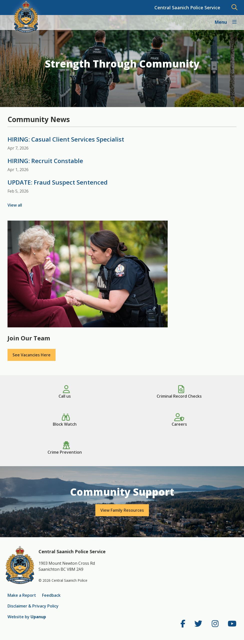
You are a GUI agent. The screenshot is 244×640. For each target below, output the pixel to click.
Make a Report (22, 595)
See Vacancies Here (32, 355)
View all (15, 205)
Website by (27, 616)
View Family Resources (122, 510)
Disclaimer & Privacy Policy (33, 606)
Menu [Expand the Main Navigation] (221, 22)
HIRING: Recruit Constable (45, 161)
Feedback (51, 595)
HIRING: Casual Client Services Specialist (66, 139)
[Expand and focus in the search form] (234, 7)
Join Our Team (29, 338)
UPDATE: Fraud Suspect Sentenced (58, 182)
